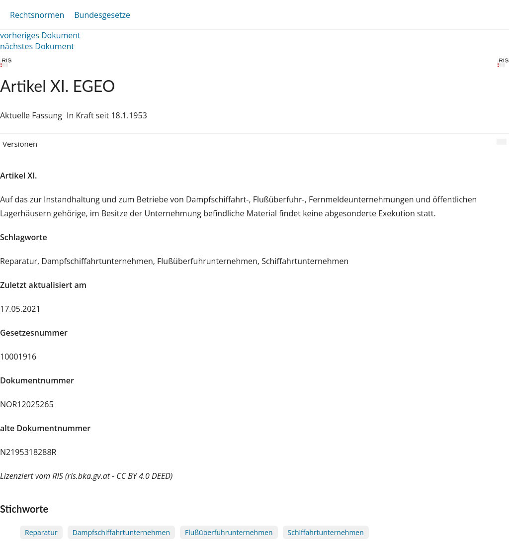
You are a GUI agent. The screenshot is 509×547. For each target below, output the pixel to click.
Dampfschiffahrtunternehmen (121, 532)
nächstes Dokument (37, 46)
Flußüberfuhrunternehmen (229, 532)
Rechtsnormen (37, 14)
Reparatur (41, 532)
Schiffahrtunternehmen (326, 532)
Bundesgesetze (102, 14)
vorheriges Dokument (40, 35)
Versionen (19, 144)
